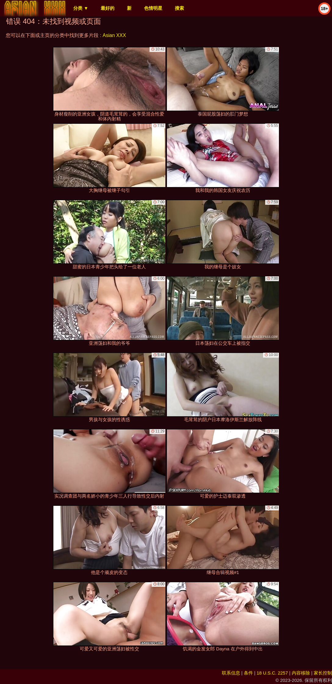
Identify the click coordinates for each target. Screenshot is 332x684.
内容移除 (301, 672)
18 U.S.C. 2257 (272, 672)
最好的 (107, 8)
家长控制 (323, 672)
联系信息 (231, 672)
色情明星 (153, 8)
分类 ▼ (80, 8)
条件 (248, 672)
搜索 (179, 8)
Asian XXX (114, 35)
